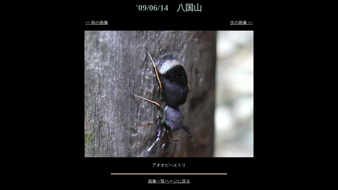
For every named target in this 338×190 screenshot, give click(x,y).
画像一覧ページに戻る (169, 181)
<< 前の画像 (96, 22)
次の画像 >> (241, 22)
